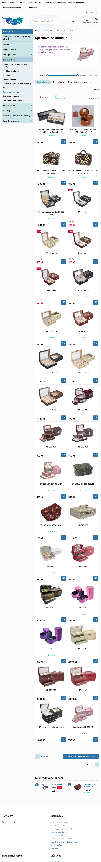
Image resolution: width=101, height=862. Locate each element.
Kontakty (33, 7)
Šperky (6, 44)
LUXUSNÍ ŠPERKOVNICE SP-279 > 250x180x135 (51, 172)
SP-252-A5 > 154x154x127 (51, 484)
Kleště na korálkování (11, 71)
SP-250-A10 (83, 410)
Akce (4, 2)
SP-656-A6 (83, 566)
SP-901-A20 (83, 648)
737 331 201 (94, 12)
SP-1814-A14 (51, 372)
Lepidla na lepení (9, 79)
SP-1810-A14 (83, 212)
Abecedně (88, 82)
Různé (5, 88)
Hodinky (6, 111)
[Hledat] (73, 21)
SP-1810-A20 (51, 253)
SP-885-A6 (51, 648)
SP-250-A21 (51, 447)
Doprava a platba (34, 2)
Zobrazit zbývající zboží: (81, 756)
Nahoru (44, 756)
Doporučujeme (43, 82)
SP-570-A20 (83, 525)
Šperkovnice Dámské (11, 92)
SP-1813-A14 (83, 290)
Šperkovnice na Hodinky (12, 101)
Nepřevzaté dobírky (58, 845)
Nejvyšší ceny (73, 82)
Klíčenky (6, 75)
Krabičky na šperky (11, 121)
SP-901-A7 (83, 690)
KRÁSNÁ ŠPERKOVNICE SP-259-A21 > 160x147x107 (83, 130)
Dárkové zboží (9, 60)
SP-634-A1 (51, 566)
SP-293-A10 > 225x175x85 (83, 484)
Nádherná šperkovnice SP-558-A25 (51, 213)
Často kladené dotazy (16, 2)
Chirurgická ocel (9, 54)
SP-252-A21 (83, 447)
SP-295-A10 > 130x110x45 (51, 525)
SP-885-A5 (83, 607)
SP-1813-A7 (83, 331)
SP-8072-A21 (51, 607)
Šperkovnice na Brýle (11, 96)
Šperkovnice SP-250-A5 (83, 727)
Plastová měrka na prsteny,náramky (17, 84)
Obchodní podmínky (76, 2)
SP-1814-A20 (83, 372)
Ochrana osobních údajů (60, 838)
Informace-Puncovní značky (55, 2)
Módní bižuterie (9, 49)
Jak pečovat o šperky (58, 832)
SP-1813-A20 (51, 331)
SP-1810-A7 (51, 290)
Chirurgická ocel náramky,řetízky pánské (16, 37)
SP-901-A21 (51, 690)
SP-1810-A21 (83, 253)
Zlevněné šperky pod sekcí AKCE (14, 7)
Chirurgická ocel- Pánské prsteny (16, 116)
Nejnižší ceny (58, 82)
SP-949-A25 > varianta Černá (51, 727)
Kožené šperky (9, 105)
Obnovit (96, 75)
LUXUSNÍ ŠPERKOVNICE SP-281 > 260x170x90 (83, 172)
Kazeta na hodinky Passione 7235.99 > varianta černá (51, 130)
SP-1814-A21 (51, 410)
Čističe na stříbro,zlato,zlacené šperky (15, 65)
